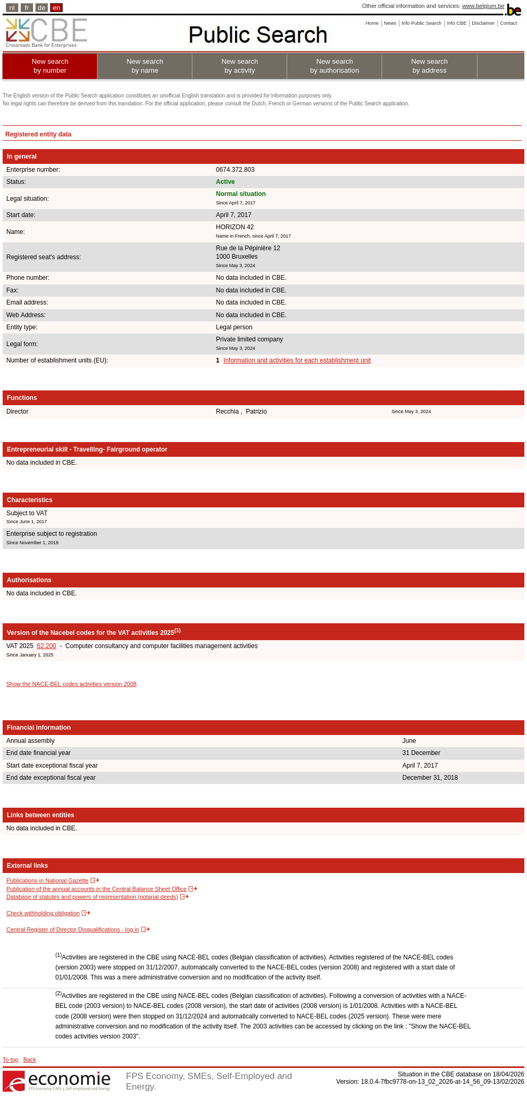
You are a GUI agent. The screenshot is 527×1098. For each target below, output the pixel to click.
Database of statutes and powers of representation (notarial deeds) (92, 897)
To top (10, 1059)
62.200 (46, 646)
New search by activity (239, 65)
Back (29, 1059)
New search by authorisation (334, 65)
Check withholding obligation (43, 913)
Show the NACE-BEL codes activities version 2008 (71, 684)
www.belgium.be (483, 6)
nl (12, 8)
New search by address (429, 65)
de (42, 8)
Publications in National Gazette (47, 880)
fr (27, 8)
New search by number (50, 65)
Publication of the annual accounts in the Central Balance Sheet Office (96, 889)
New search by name (144, 65)
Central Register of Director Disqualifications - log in (72, 929)
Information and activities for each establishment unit (296, 360)
